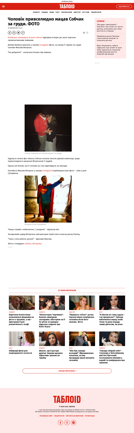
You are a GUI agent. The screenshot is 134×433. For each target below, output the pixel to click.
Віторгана (37, 243)
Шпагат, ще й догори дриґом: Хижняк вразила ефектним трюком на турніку (51, 354)
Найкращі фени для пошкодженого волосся (20, 352)
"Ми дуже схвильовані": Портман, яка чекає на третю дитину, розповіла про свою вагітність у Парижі (110, 27)
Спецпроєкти (96, 12)
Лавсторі (77, 12)
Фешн (52, 12)
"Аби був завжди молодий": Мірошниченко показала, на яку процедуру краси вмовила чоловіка (81, 355)
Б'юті (57, 12)
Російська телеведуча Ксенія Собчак (25, 37)
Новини (100, 21)
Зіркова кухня (66, 12)
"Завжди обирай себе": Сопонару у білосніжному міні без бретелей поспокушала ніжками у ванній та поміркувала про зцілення (112, 357)
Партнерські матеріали (74, 416)
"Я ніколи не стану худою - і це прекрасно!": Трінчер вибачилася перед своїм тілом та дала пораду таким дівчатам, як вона (112, 319)
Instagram (44, 45)
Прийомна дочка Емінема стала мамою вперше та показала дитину (108, 38)
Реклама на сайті (46, 416)
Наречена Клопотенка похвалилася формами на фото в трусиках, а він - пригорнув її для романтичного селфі (21, 319)
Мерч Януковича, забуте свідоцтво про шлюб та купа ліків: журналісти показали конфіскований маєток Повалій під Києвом (109, 49)
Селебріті (36, 12)
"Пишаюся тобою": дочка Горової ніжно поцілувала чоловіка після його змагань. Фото (81, 318)
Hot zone (85, 12)
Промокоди (89, 416)
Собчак (28, 243)
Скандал (44, 12)
